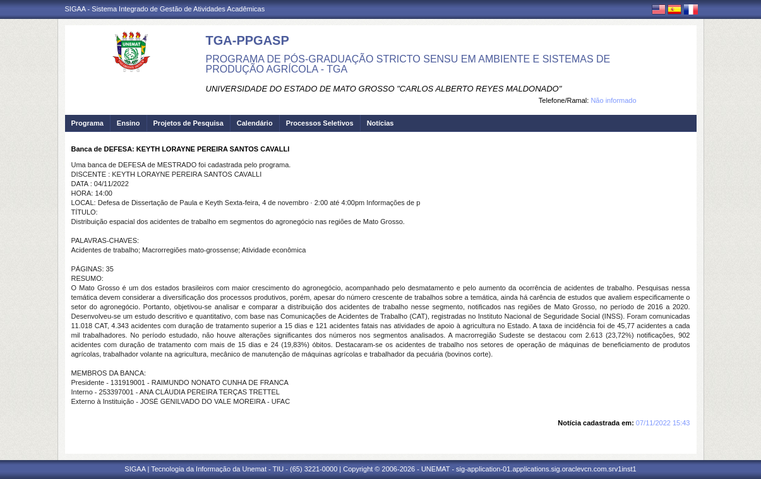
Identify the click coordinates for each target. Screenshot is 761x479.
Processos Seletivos (320, 123)
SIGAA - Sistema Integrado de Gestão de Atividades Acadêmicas (165, 9)
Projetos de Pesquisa (188, 123)
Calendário (255, 123)
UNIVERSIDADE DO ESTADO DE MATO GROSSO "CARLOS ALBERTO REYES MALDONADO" (384, 88)
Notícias (380, 123)
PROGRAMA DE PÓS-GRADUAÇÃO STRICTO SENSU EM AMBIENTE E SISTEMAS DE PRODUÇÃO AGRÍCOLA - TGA (408, 64)
